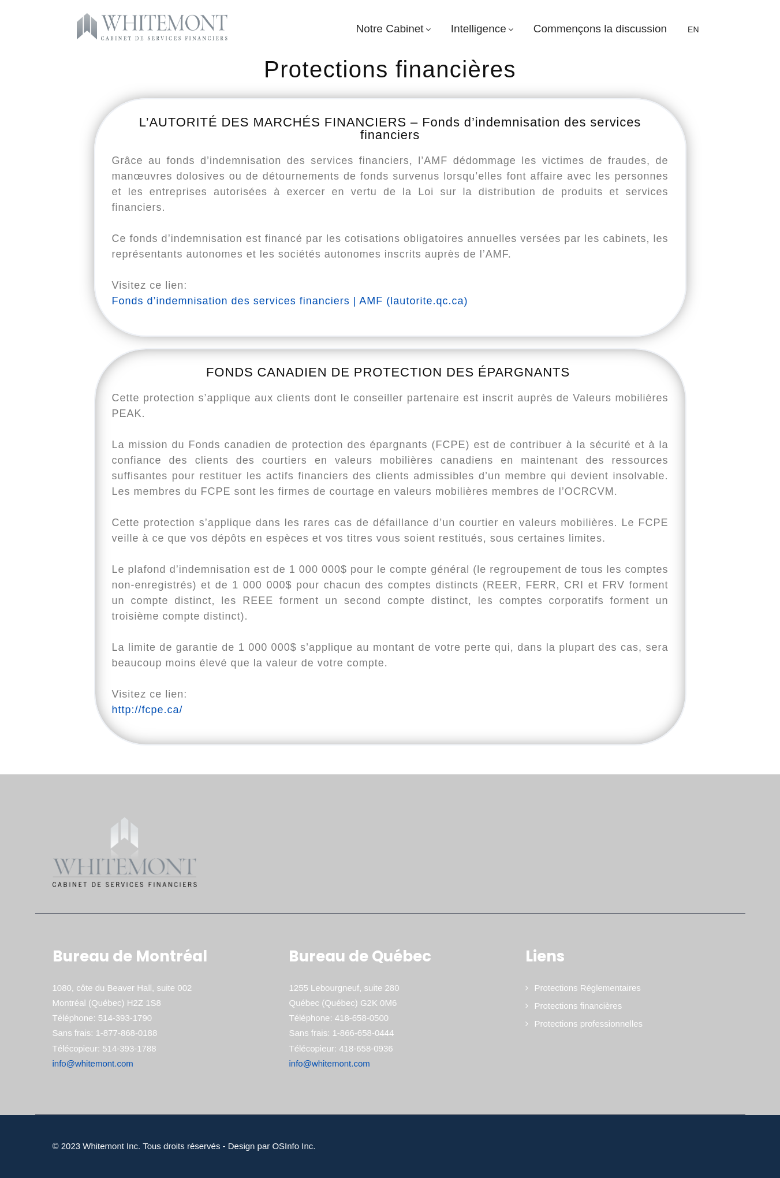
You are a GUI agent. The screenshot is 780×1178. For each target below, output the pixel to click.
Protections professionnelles (588, 1023)
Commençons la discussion (600, 29)
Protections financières (578, 1006)
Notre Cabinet (394, 29)
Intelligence (483, 29)
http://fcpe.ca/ (147, 709)
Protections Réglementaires (587, 988)
